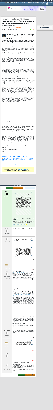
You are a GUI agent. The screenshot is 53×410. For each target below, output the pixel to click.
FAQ (13, 0)
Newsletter (24, 0)
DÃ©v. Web (30, 2)
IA (18, 2)
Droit (37, 0)
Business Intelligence (22, 3)
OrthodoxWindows (7, 262)
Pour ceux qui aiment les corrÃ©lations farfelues (19, 224)
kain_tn (6, 191)
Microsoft (23, 2)
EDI (33, 2)
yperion (6, 362)
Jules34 (6, 271)
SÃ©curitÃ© (43, 3)
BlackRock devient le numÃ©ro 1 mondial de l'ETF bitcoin (21, 272)
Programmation (37, 2)
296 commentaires (18, 27)
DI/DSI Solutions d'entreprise (9, 2)
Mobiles (47, 2)
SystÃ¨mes (50, 2)
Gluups (6, 353)
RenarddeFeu (7, 330)
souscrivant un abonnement (23, 169)
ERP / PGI (32, 3)
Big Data (14, 3)
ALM (20, 2)
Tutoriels (9, 0)
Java (26, 2)
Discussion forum (44, 27)
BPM (17, 3)
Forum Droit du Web (32, 5)
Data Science (28, 3)
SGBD (41, 2)
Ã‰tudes (33, 0)
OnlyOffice (50, 3)
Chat (19, 0)
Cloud (16, 2)
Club (40, 0)
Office (44, 2)
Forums (4, 0)
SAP (40, 3)
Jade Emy (12, 27)
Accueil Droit (19, 5)
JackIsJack (7, 228)
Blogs (16, 0)
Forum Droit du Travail (25, 5)
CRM (35, 3)
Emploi (28, 0)
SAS (37, 3)
